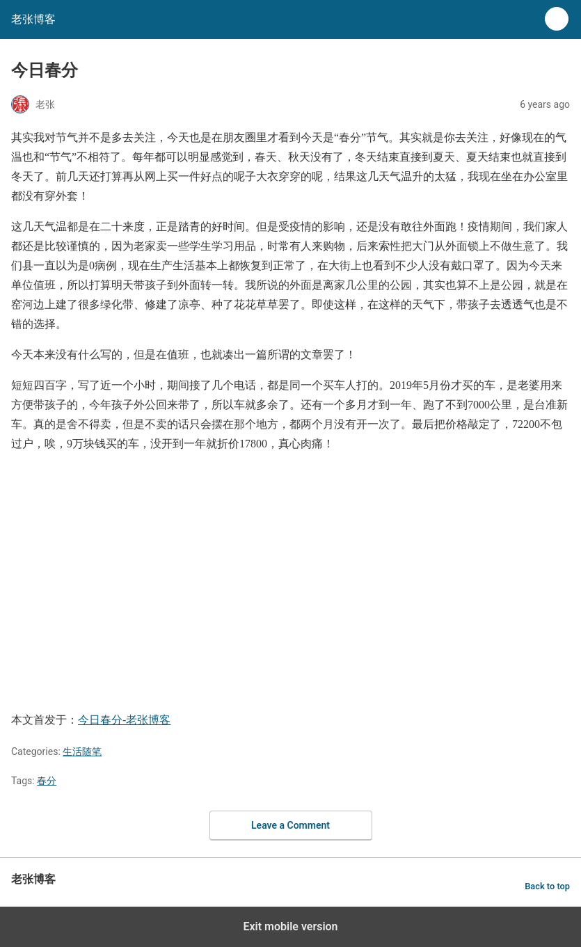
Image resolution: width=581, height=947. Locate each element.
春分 (46, 780)
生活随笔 (82, 751)
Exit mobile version (290, 926)
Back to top (547, 886)
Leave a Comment (290, 825)
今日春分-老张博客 (124, 720)
